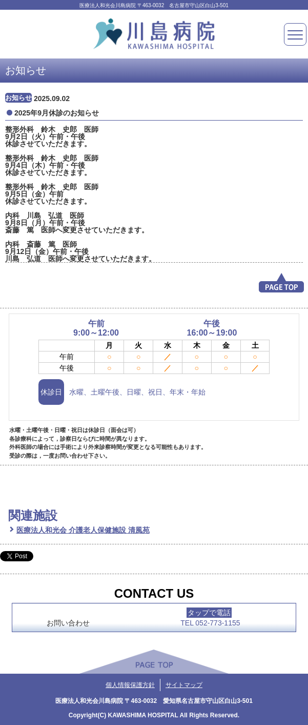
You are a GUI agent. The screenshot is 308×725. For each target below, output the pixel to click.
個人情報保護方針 (130, 685)
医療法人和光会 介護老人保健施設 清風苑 (83, 530)
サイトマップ (184, 685)
